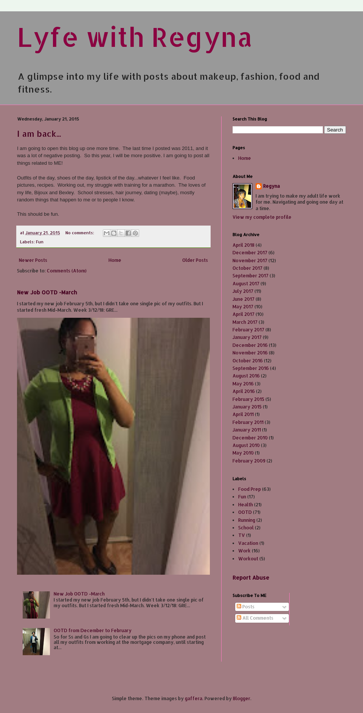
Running (246, 520)
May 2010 (243, 453)
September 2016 (251, 368)
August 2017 (246, 283)
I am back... (39, 133)
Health (245, 504)
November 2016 (250, 353)
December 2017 (250, 252)
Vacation (248, 543)
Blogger (241, 698)
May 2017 (243, 306)
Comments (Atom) (67, 271)
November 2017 (250, 260)
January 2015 (247, 407)
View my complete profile (262, 217)
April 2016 (244, 391)
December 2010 (250, 438)
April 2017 (243, 314)
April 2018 (243, 245)
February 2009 (249, 461)
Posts (245, 606)
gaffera (193, 698)
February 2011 (248, 422)
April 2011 (243, 414)
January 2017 (247, 337)
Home (115, 260)
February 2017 (248, 330)
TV (241, 535)
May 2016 (243, 384)
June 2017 (243, 299)
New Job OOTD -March (47, 292)
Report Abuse (251, 577)
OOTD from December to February (93, 630)
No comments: (80, 232)
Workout (248, 558)
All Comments (255, 618)
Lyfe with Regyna (135, 36)
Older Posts (195, 260)
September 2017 (250, 275)
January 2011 (247, 430)
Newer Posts (33, 260)
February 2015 (248, 399)
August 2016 (246, 376)
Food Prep (249, 489)
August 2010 (246, 445)
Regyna (271, 186)
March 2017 (245, 322)
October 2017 (247, 268)
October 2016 (248, 360)
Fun (39, 241)
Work (244, 551)
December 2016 (250, 345)
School (246, 527)
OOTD (245, 512)
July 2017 (243, 291)
